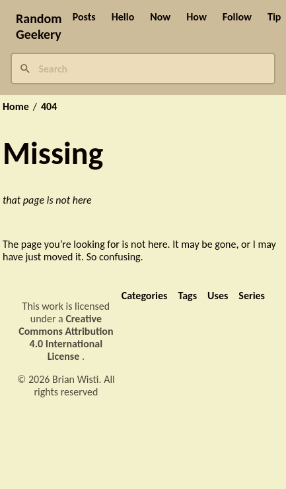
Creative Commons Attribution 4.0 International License (65, 337)
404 (49, 106)
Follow (237, 17)
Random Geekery (39, 26)
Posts (84, 17)
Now (160, 17)
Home (16, 106)
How (196, 17)
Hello (123, 17)
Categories (145, 295)
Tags (187, 295)
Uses (217, 295)
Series (251, 295)
